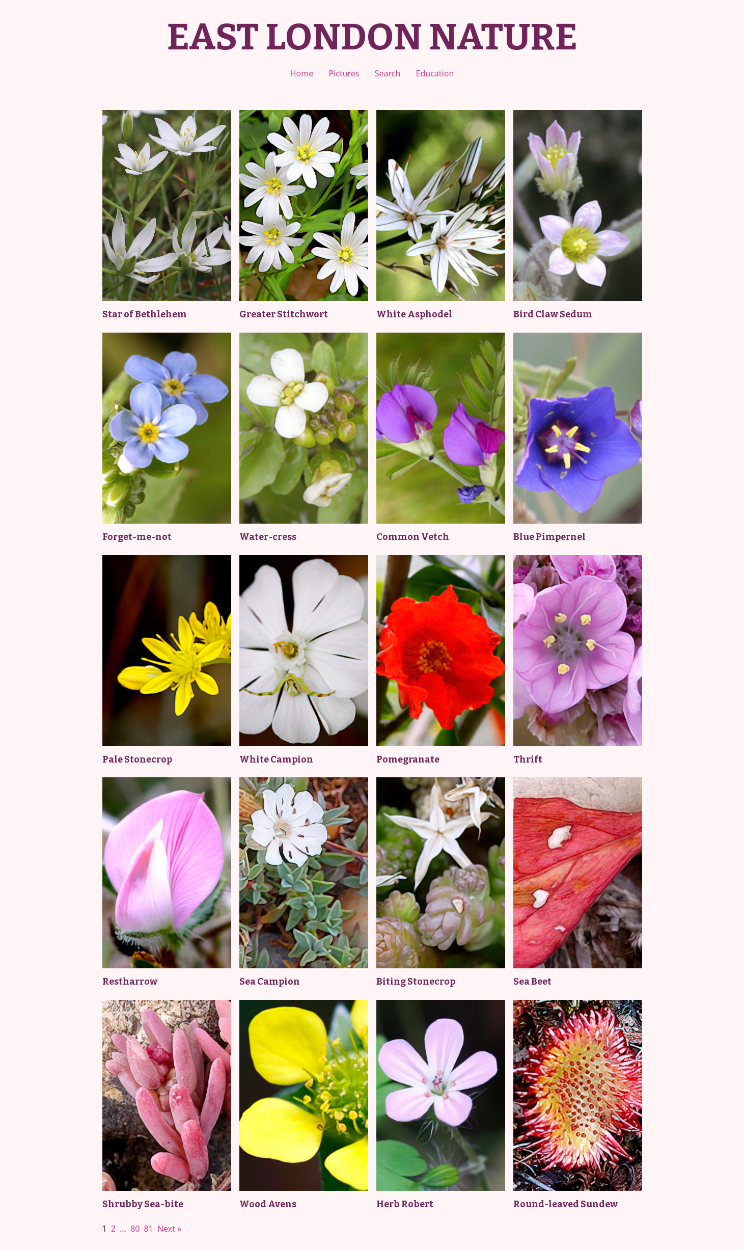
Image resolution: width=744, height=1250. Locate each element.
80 (135, 1228)
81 (148, 1228)
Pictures (343, 73)
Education (435, 73)
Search (388, 73)
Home (302, 73)
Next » (169, 1228)
